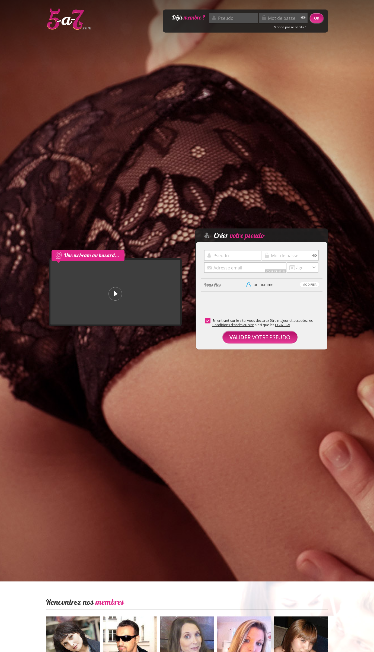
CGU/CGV (282, 324)
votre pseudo (259, 337)
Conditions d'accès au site (233, 324)
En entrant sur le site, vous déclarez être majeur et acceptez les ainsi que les (262, 322)
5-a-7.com (69, 19)
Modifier (309, 284)
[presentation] (242, 307)
